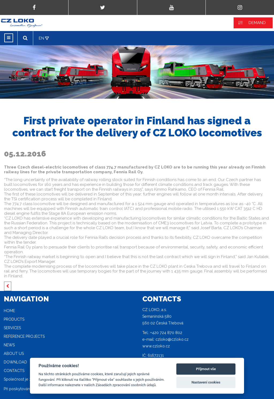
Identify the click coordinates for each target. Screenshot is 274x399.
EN (41, 38)
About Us (14, 353)
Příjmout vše (206, 369)
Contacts (14, 371)
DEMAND (257, 22)
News (9, 345)
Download (15, 362)
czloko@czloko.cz (172, 339)
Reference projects (24, 336)
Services (12, 328)
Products (14, 319)
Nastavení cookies (206, 382)
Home (9, 311)
